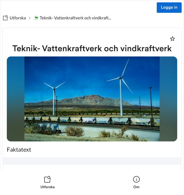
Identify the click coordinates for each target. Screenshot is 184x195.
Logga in (169, 7)
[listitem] (47, 182)
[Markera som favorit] (172, 38)
